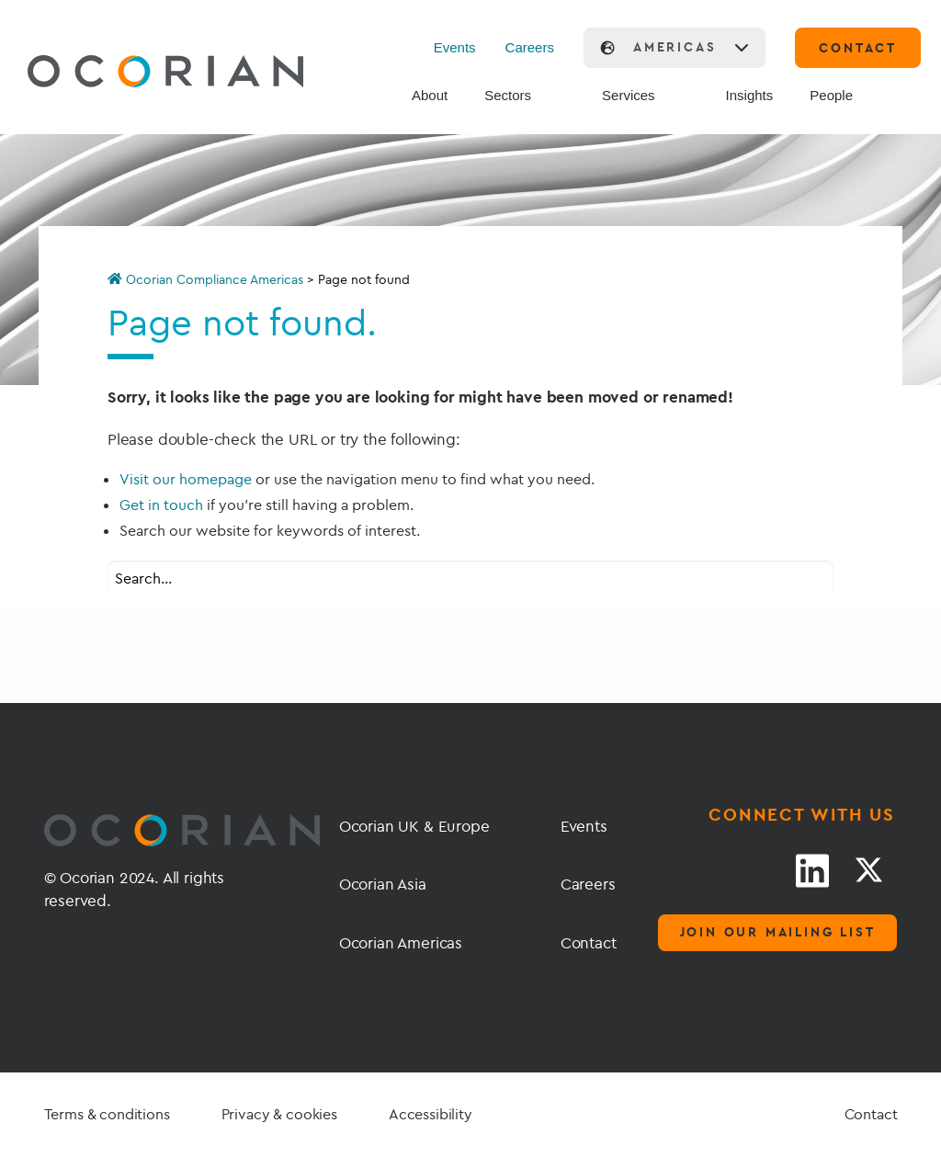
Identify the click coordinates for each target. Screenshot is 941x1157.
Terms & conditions (107, 1114)
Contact (581, 942)
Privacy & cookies (279, 1114)
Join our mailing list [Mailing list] (778, 932)
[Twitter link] (868, 870)
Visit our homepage (185, 479)
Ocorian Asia (382, 883)
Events (455, 47)
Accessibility (430, 1114)
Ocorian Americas (400, 942)
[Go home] (122, 74)
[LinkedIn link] (812, 870)
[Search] (902, 96)
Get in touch (161, 504)
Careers (529, 47)
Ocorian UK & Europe (414, 825)
